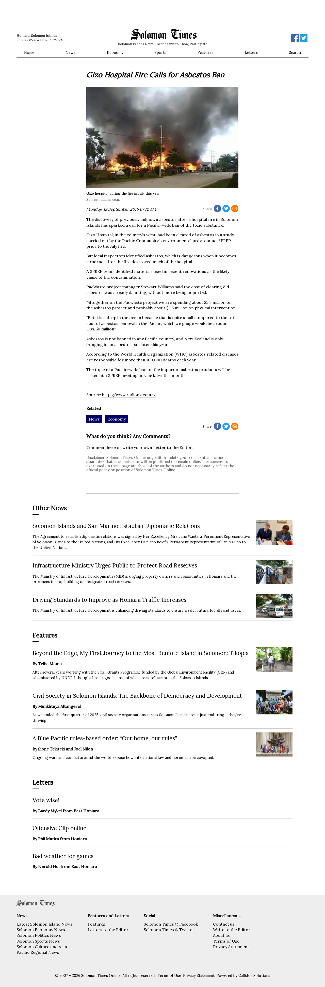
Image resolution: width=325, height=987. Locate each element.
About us (221, 935)
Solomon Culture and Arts (42, 946)
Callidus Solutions (254, 975)
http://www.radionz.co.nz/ (129, 394)
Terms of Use (226, 941)
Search (295, 52)
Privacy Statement (231, 946)
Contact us (223, 924)
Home (29, 52)
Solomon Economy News (41, 929)
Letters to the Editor (108, 929)
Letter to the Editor (172, 447)
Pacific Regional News (38, 952)
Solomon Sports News (38, 941)
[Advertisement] (89, 14)
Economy (115, 52)
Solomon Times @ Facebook (171, 924)
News (70, 52)
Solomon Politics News (39, 935)
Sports (160, 52)
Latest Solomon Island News (44, 924)
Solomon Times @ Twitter (169, 929)
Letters (251, 52)
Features (205, 52)
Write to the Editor (231, 929)
